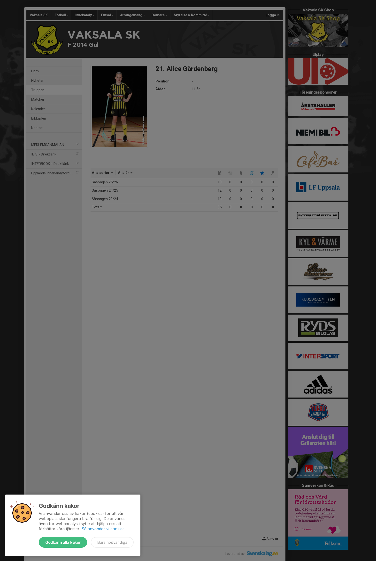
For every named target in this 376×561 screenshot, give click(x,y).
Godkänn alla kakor (63, 542)
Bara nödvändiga (112, 542)
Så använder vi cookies (103, 528)
